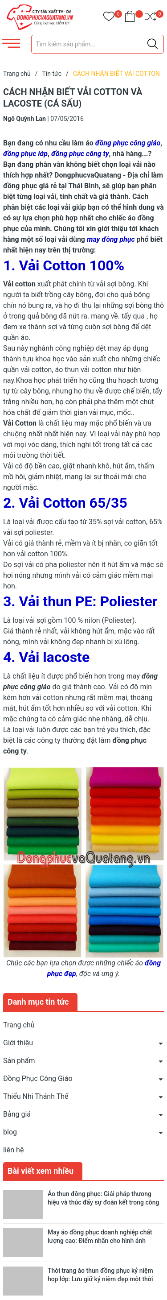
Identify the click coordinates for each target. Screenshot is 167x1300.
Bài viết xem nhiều (40, 1171)
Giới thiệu (18, 1043)
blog (10, 1132)
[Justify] (152, 44)
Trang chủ (19, 1025)
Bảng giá (17, 1114)
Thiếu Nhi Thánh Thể (36, 1096)
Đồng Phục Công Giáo (38, 1078)
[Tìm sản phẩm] (98, 44)
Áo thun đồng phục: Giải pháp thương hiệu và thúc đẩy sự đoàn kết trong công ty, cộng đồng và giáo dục (103, 1202)
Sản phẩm (19, 1060)
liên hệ (13, 1150)
